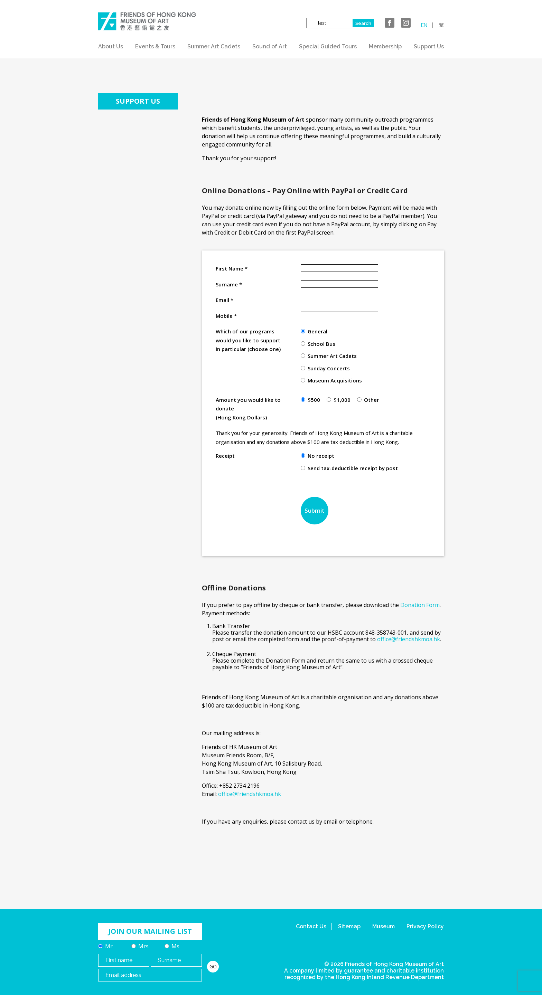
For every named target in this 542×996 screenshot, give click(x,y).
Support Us (429, 46)
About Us (110, 46)
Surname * (229, 284)
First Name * (231, 268)
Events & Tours (155, 46)
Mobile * (226, 315)
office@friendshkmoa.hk (408, 639)
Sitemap (349, 926)
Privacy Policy (425, 926)
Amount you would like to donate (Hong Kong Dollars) (248, 408)
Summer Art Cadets (213, 46)
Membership (385, 46)
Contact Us (311, 926)
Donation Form (420, 605)
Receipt (225, 455)
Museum (383, 926)
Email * (224, 299)
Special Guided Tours (328, 46)
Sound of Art (269, 46)
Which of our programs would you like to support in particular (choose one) (248, 340)
